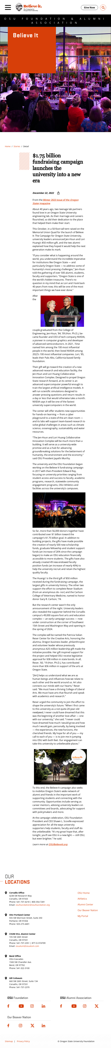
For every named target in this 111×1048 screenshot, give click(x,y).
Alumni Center (85, 904)
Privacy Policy (23, 1041)
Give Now (89, 7)
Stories (17, 146)
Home (8, 146)
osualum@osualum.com (27, 946)
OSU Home (84, 893)
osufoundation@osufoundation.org (33, 904)
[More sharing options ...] (58, 193)
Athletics (82, 898)
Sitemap (9, 1041)
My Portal (83, 916)
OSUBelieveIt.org (58, 844)
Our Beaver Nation (88, 910)
